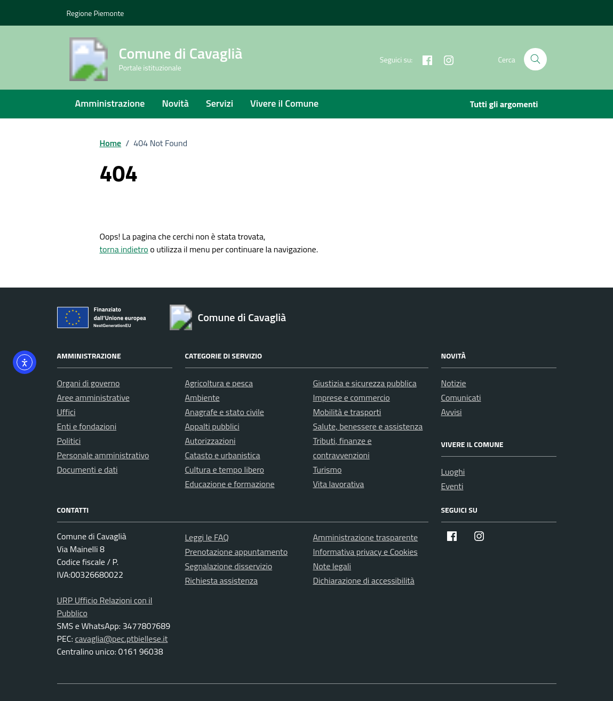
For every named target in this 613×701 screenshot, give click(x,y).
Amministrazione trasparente (365, 537)
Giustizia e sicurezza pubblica (365, 383)
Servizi (219, 103)
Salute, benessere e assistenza (368, 426)
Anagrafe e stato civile (224, 411)
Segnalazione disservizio (229, 566)
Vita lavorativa (338, 483)
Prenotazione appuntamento (236, 551)
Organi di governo (88, 383)
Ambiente (202, 397)
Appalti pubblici (212, 426)
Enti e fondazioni (87, 426)
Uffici (66, 411)
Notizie (453, 383)
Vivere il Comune (284, 103)
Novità (175, 103)
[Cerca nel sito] (535, 59)
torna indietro (124, 249)
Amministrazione (110, 103)
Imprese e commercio (351, 397)
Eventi (452, 486)
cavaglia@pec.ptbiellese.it (121, 638)
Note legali (332, 566)
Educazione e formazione (230, 483)
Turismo (327, 469)
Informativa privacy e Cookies (365, 551)
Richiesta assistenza (221, 580)
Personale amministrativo (103, 455)
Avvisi (451, 411)
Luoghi (453, 471)
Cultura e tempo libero (225, 469)
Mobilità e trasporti (347, 411)
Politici (69, 440)
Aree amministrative (93, 397)
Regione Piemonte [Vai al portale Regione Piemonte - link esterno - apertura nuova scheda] (95, 13)
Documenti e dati (87, 469)
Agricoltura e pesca (219, 383)
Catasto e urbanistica (222, 455)
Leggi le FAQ (207, 537)
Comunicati (461, 397)
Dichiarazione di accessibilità (364, 580)
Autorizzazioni (210, 440)
